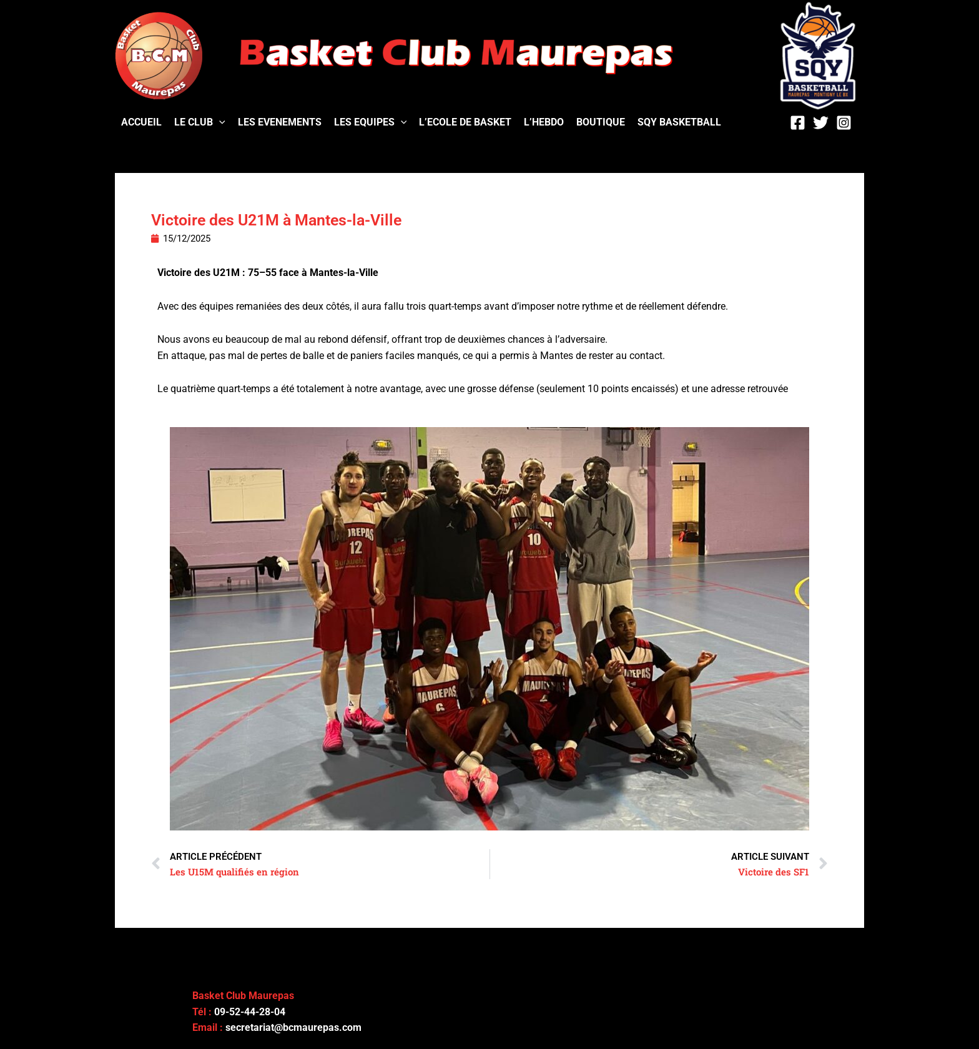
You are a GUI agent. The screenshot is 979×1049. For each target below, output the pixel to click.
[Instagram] (844, 123)
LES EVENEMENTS (280, 122)
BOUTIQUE (600, 122)
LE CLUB (199, 122)
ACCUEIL (141, 122)
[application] (219, 122)
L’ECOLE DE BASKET (465, 122)
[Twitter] (821, 123)
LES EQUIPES (370, 122)
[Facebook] (797, 123)
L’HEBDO (544, 122)
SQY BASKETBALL (679, 122)
